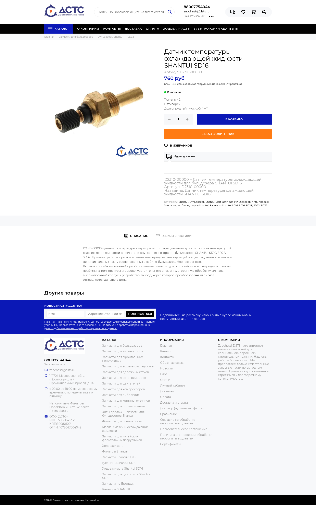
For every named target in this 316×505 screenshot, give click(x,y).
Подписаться (140, 314)
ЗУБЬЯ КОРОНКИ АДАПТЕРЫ (216, 29)
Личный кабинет (172, 385)
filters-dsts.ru (58, 411)
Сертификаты (170, 444)
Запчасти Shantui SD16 (224, 205)
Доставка (167, 391)
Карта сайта (92, 500)
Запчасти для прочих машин (123, 406)
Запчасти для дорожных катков (125, 372)
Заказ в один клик (218, 134)
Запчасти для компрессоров (123, 389)
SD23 (249, 205)
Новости (166, 368)
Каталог (58, 29)
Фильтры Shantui (115, 451)
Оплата (165, 397)
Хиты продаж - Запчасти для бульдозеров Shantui (123, 413)
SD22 (256, 205)
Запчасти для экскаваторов (122, 351)
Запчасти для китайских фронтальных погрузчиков (122, 438)
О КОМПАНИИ (88, 29)
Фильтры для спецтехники (122, 421)
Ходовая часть (112, 446)
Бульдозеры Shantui (202, 201)
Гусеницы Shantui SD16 (119, 463)
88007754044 (197, 7)
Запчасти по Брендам (118, 483)
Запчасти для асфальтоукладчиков (128, 366)
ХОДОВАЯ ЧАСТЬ (176, 29)
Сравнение (168, 414)
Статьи (165, 380)
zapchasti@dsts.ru (197, 11)
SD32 (264, 205)
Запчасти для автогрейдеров (124, 378)
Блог (163, 374)
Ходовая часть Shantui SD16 (122, 468)
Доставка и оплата (174, 402)
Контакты (167, 357)
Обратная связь (172, 363)
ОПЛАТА (152, 29)
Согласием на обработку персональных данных (86, 328)
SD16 (242, 205)
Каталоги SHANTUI (116, 489)
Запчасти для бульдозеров (233, 201)
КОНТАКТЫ (112, 29)
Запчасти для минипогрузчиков (126, 400)
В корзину (234, 119)
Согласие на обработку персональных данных (177, 421)
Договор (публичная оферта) (182, 408)
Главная (166, 345)
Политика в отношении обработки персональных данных (186, 436)
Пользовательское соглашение (183, 429)
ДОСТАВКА (133, 29)
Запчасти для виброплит (120, 395)
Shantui (183, 201)
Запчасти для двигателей (121, 383)
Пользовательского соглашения (80, 324)
